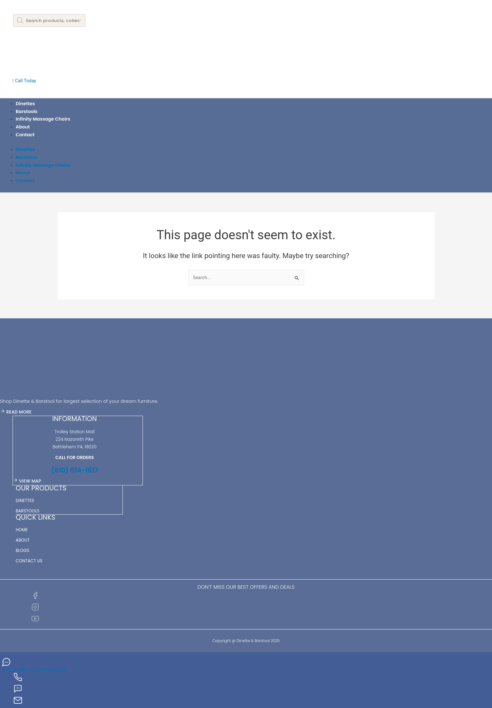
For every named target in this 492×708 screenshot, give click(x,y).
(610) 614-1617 (74, 470)
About (23, 126)
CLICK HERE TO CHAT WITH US (36, 669)
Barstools (27, 111)
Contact (25, 134)
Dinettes (25, 103)
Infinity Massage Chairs (44, 119)
